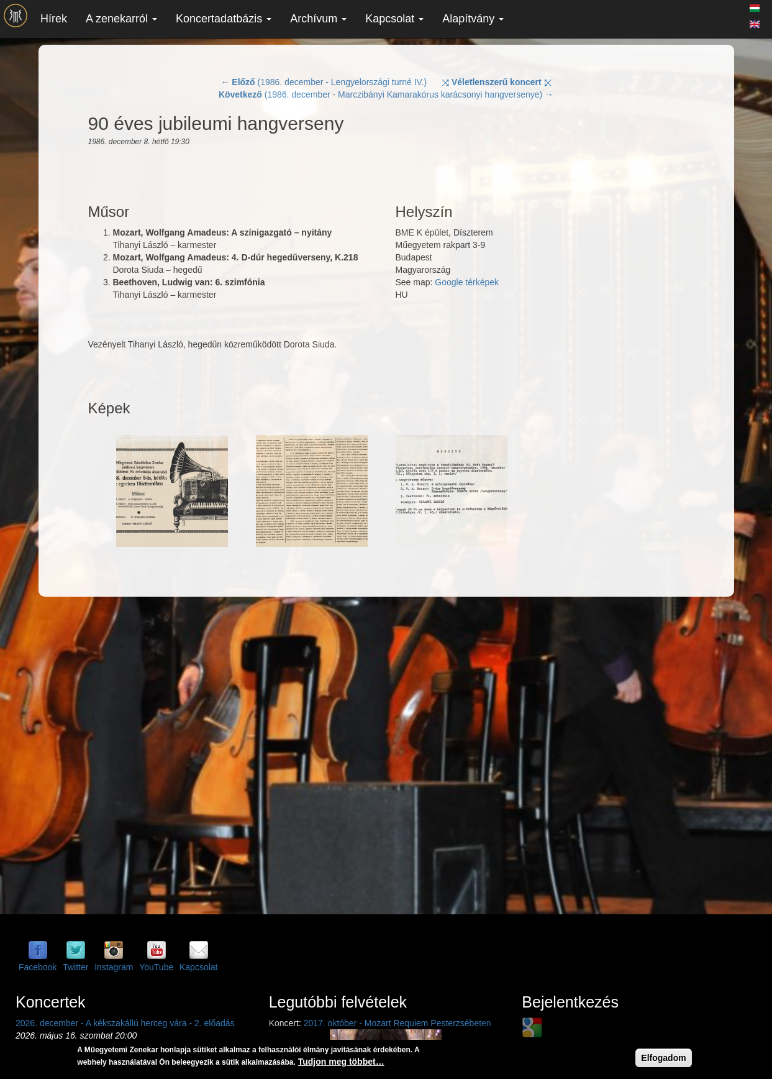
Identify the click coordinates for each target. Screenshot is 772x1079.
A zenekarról (121, 18)
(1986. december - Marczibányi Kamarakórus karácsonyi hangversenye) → (386, 94)
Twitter (75, 967)
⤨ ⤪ (497, 82)
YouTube (156, 967)
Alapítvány (473, 18)
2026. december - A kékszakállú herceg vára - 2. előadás (125, 1023)
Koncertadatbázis (223, 18)
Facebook (38, 967)
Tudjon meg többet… (341, 1062)
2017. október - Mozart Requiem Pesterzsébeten (397, 1023)
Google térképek (467, 282)
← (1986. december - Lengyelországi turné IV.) (323, 82)
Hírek (53, 18)
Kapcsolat (394, 18)
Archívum (318, 18)
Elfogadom (663, 1058)
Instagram (113, 967)
